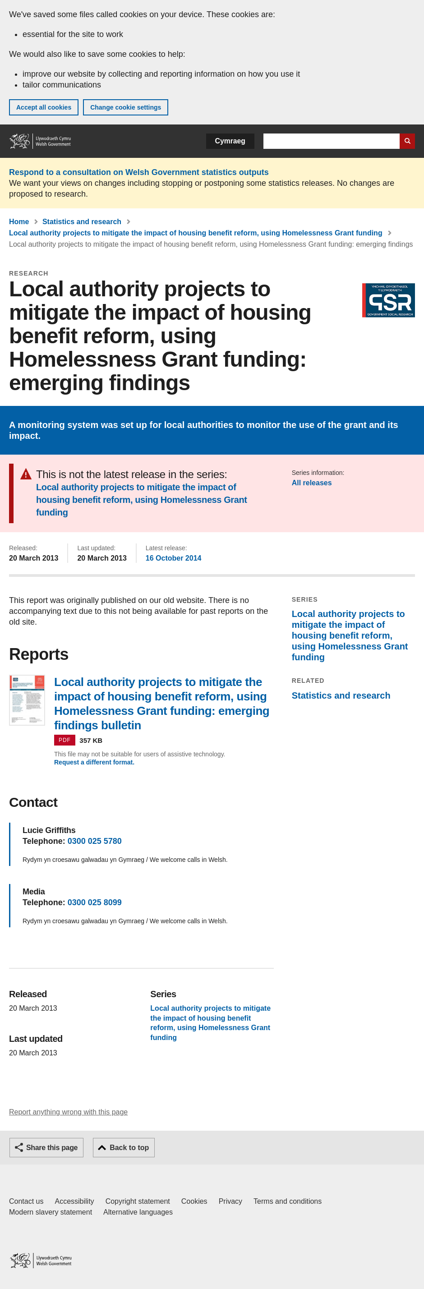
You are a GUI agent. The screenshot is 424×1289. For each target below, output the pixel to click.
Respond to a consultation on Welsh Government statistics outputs (139, 172)
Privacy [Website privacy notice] (230, 1201)
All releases (312, 483)
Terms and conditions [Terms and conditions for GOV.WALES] (287, 1201)
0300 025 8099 (95, 902)
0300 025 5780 (95, 841)
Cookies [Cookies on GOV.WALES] (194, 1201)
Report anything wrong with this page (68, 1112)
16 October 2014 (174, 558)
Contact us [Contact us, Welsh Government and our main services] (26, 1201)
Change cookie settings (125, 107)
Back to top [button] (129, 1147)
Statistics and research (81, 222)
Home (19, 222)
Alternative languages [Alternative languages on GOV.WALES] (138, 1212)
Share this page (52, 1147)
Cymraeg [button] (230, 141)
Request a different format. (94, 762)
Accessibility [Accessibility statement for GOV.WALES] (74, 1201)
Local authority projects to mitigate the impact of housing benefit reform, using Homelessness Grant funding (196, 233)
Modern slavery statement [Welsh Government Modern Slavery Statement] (50, 1212)
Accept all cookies (43, 107)
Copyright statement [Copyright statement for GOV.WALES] (138, 1201)
